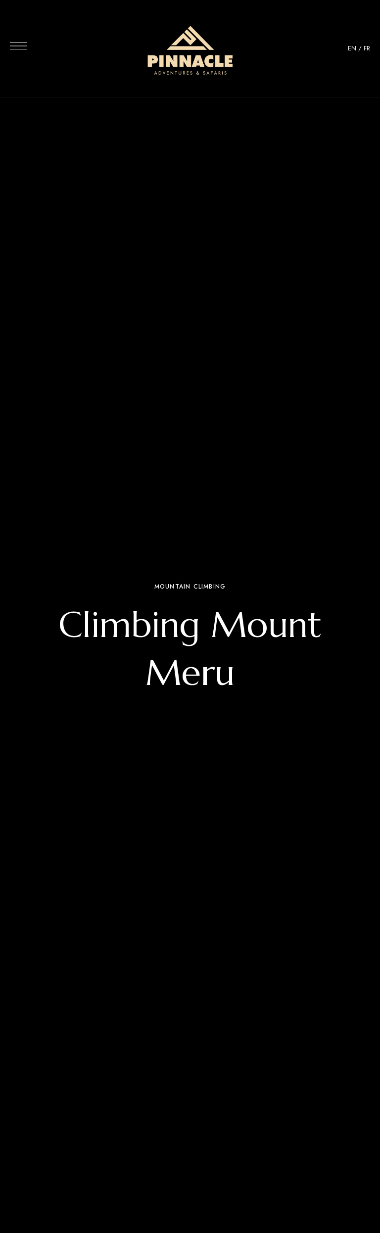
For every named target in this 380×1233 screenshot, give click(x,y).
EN (352, 48)
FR (367, 48)
